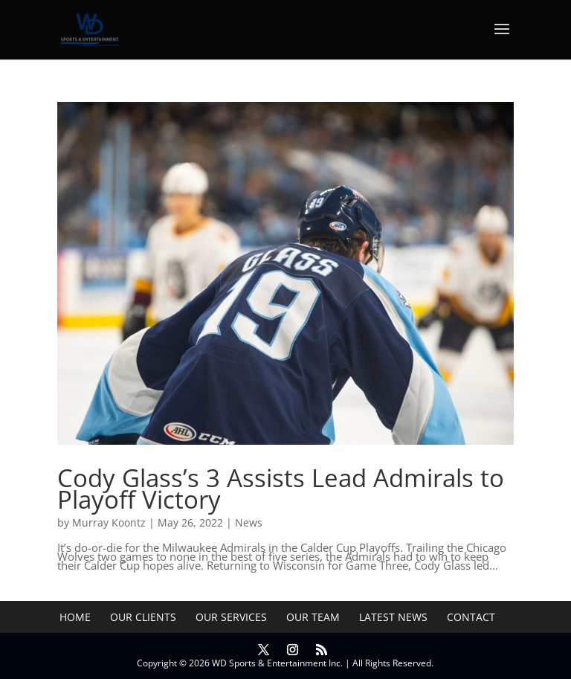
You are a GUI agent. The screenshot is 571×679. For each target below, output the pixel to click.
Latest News (393, 617)
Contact (471, 617)
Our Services (231, 617)
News (248, 522)
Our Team (313, 617)
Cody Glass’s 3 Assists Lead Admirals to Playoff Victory (280, 489)
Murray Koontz (109, 522)
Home (75, 617)
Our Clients (143, 617)
